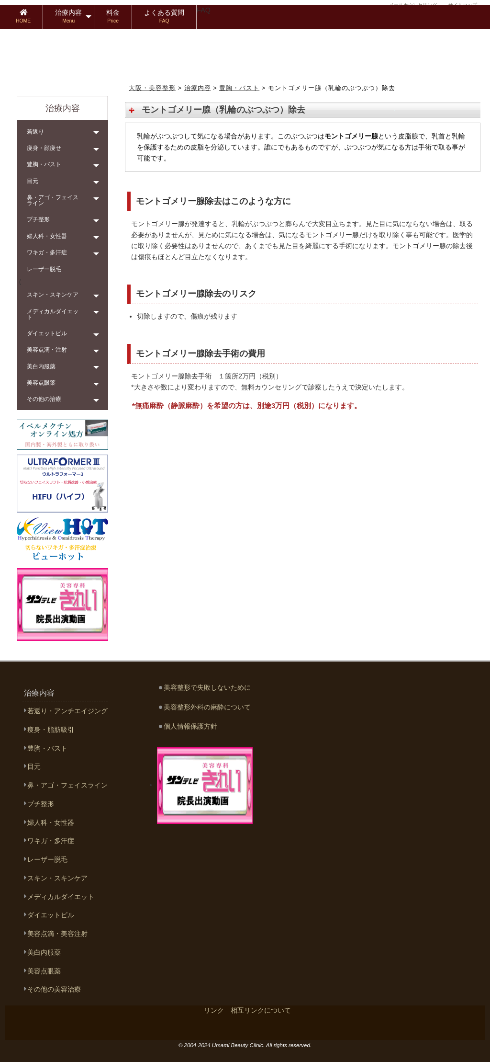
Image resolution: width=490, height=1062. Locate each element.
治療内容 (68, 16)
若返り (35, 131)
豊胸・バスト (239, 87)
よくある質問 (164, 16)
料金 (113, 16)
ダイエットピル (47, 333)
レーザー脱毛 (44, 269)
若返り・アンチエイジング (67, 711)
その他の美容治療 (54, 989)
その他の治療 (44, 399)
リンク (214, 1010)
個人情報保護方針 (190, 726)
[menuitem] (23, 17)
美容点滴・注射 (47, 349)
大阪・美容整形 (152, 87)
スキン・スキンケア (52, 294)
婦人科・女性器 (47, 236)
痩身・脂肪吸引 (50, 729)
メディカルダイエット (52, 314)
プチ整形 (38, 219)
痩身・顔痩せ (44, 148)
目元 (32, 181)
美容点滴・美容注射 (57, 933)
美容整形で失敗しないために (207, 687)
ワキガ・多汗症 (47, 252)
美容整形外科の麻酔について (207, 707)
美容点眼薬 (41, 382)
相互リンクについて (261, 1010)
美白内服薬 (41, 366)
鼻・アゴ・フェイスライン (52, 200)
